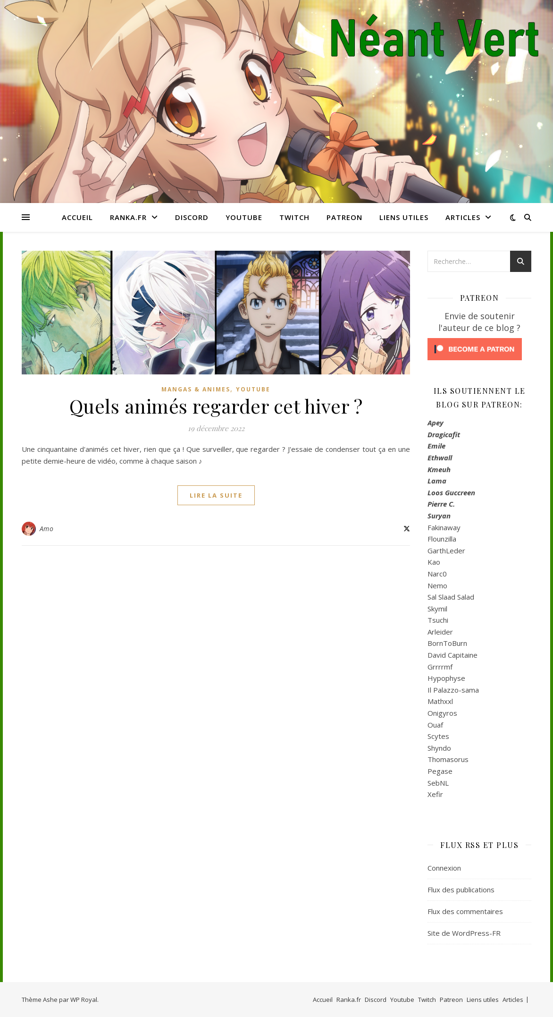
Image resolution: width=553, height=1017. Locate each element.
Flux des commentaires (465, 911)
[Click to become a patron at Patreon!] (479, 349)
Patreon (344, 217)
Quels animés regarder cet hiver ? (216, 405)
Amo (47, 528)
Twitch (294, 217)
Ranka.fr (128, 217)
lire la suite (216, 495)
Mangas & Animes (195, 389)
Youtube (244, 217)
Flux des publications (460, 889)
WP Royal (83, 999)
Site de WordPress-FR (464, 933)
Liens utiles (403, 217)
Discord (192, 217)
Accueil (77, 217)
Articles (462, 217)
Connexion (444, 868)
